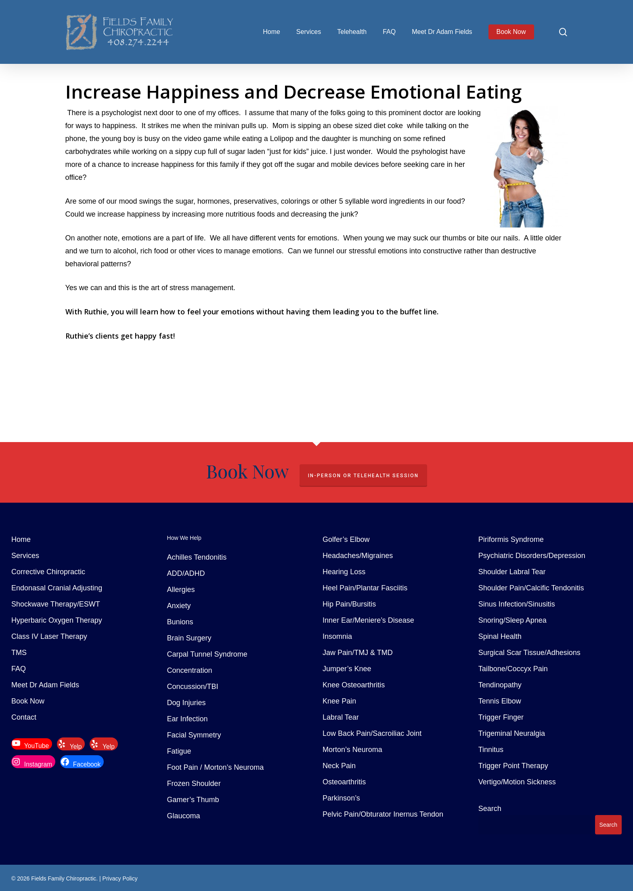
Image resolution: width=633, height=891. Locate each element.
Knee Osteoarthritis (354, 685)
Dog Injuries (186, 703)
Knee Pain (339, 701)
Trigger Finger (501, 717)
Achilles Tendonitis (197, 557)
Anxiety (179, 606)
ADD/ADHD (186, 573)
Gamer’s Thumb (193, 800)
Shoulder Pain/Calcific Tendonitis (531, 588)
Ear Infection (187, 719)
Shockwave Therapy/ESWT (55, 604)
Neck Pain (339, 766)
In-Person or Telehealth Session (363, 475)
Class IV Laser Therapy (49, 636)
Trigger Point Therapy (513, 766)
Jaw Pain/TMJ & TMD (358, 653)
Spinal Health (500, 636)
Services (25, 556)
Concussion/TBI (192, 686)
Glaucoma (183, 816)
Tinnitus (490, 750)
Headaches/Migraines (358, 556)
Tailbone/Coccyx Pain (513, 669)
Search (489, 809)
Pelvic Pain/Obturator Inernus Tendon (383, 814)
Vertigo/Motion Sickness (517, 782)
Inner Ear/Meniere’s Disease (368, 620)
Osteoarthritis (344, 782)
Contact (23, 717)
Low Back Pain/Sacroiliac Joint (372, 733)
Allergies (181, 590)
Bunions (180, 622)
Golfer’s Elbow (346, 539)
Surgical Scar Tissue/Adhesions (529, 653)
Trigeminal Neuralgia (511, 733)
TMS (19, 653)
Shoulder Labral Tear (512, 572)
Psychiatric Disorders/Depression (531, 556)
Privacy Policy (120, 878)
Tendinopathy (500, 685)
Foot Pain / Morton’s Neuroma (215, 767)
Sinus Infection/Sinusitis (516, 604)
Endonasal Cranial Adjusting (56, 588)
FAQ (18, 669)
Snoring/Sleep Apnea (512, 620)
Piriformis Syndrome (511, 539)
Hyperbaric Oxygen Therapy (56, 620)
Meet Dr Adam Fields (45, 685)
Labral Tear (341, 717)
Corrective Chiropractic (48, 572)
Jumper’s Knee (347, 669)
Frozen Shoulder (194, 783)
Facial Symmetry (194, 735)
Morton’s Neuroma (352, 750)
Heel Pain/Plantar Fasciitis (365, 588)
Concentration (189, 670)
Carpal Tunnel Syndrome (207, 654)
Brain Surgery (189, 638)
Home (21, 539)
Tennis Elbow (499, 701)
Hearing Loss (344, 572)
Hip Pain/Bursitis (349, 604)
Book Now (27, 701)
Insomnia (337, 636)
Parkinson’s (341, 798)
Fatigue (179, 751)
